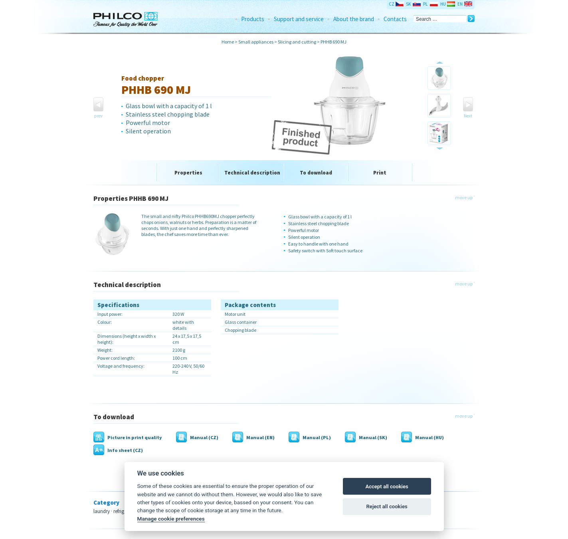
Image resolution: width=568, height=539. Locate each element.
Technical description (252, 172)
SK (408, 4)
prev (98, 116)
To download (316, 172)
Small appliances (255, 42)
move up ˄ (465, 197)
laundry (101, 511)
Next (468, 116)
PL (425, 4)
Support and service (299, 19)
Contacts (395, 19)
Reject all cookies (387, 506)
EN (460, 4)
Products (252, 19)
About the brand (353, 19)
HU (443, 4)
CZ (391, 4)
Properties (188, 172)
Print (379, 172)
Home (228, 42)
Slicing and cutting (297, 42)
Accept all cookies (386, 486)
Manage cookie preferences (171, 518)
